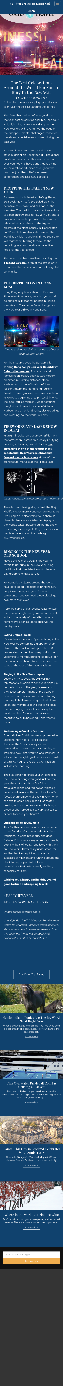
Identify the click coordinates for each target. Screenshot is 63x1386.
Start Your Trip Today (31, 974)
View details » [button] (31, 1037)
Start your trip (31, 1261)
